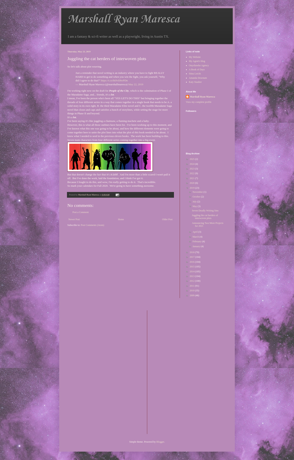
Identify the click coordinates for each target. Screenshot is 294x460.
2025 (192, 159)
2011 (192, 285)
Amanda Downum (198, 77)
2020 (192, 183)
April (195, 231)
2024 (192, 164)
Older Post (167, 219)
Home (121, 219)
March (196, 236)
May (195, 206)
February (197, 241)
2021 (192, 178)
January (197, 246)
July (195, 201)
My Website (195, 57)
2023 (192, 168)
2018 (192, 252)
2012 (192, 280)
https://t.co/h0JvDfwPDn (114, 80)
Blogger (160, 441)
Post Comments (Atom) (92, 225)
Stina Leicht (195, 73)
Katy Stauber (195, 82)
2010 (192, 290)
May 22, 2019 (135, 84)
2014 (192, 271)
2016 (192, 261)
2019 (192, 187)
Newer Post (74, 219)
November (198, 192)
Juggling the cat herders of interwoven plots (205, 217)
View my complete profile (199, 102)
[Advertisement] (166, 371)
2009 (192, 295)
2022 (192, 173)
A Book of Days (197, 69)
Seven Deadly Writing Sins (205, 210)
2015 (192, 266)
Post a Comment (80, 212)
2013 (192, 276)
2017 (192, 257)
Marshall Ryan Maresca (123, 19)
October (197, 196)
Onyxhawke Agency (199, 65)
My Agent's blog (197, 61)
